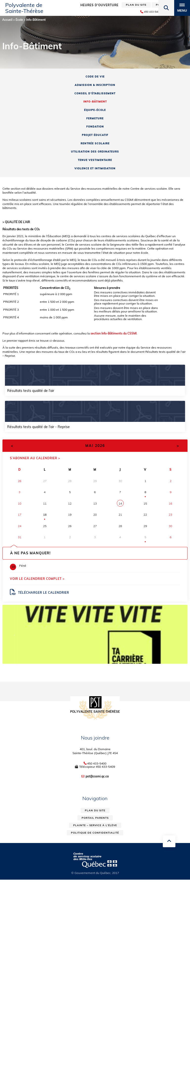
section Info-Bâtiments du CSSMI (114, 333)
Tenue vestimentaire (95, 160)
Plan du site (95, 810)
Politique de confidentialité (95, 832)
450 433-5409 (105, 766)
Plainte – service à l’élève (95, 825)
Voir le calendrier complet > (37, 579)
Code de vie (95, 76)
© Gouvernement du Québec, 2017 (95, 873)
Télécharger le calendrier (39, 592)
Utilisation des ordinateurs (95, 151)
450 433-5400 (96, 763)
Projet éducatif (95, 135)
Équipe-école (95, 110)
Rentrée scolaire (95, 143)
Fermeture (95, 118)
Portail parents (95, 817)
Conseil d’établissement (95, 93)
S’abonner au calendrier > (35, 458)
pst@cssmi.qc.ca (97, 776)
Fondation (95, 126)
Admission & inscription (95, 85)
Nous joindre (95, 738)
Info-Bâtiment (95, 101)
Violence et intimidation (95, 168)
